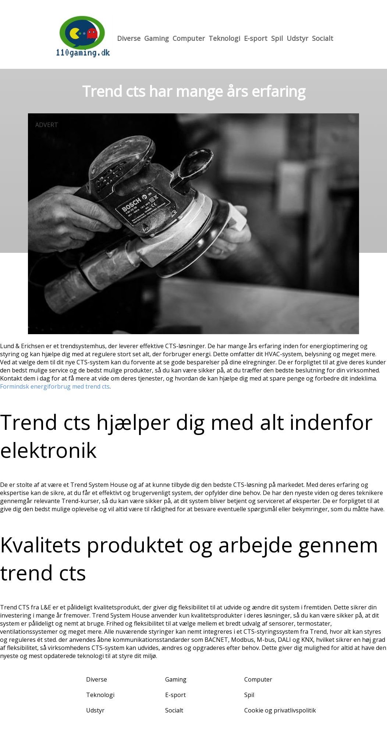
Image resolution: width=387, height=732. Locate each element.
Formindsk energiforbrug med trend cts (55, 386)
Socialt (322, 38)
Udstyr (297, 38)
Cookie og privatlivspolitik (280, 710)
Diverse (129, 38)
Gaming (156, 38)
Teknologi (224, 38)
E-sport (255, 38)
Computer (189, 38)
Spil (277, 38)
